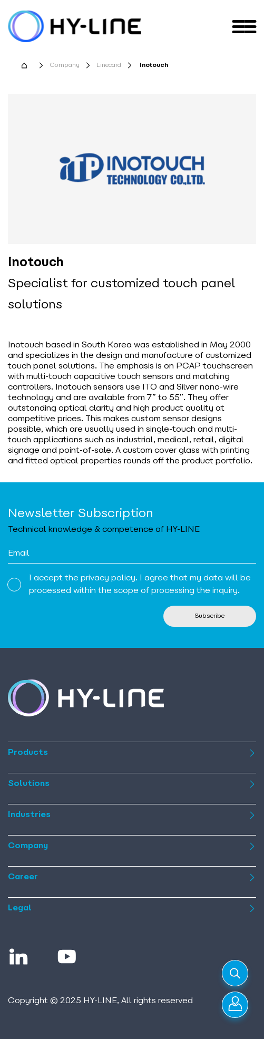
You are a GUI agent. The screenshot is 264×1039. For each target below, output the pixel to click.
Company (65, 65)
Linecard (108, 65)
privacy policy (108, 578)
